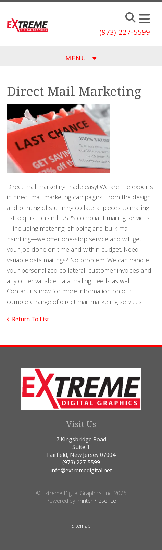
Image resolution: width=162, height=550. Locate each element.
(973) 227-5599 (124, 32)
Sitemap (81, 525)
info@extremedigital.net (81, 470)
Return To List (30, 319)
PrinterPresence (96, 500)
